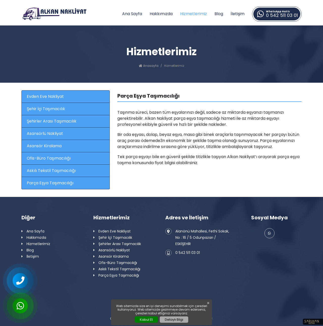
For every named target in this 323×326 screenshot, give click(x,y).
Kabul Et (146, 319)
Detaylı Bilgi (174, 319)
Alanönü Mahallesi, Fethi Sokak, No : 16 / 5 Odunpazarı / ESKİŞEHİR (197, 237)
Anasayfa (148, 66)
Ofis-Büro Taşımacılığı (49, 158)
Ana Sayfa (132, 14)
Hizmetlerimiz (193, 14)
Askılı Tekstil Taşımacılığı (51, 170)
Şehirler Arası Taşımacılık (51, 121)
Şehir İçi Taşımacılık (46, 109)
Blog (218, 14)
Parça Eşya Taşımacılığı (50, 183)
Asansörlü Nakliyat (45, 133)
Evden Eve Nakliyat (45, 96)
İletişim (238, 14)
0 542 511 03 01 (182, 253)
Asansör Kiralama (44, 146)
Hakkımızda (161, 14)
